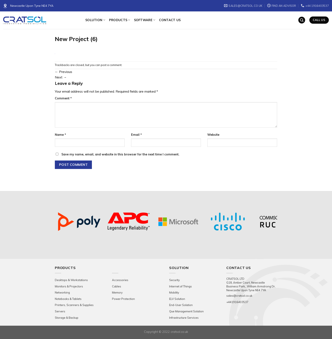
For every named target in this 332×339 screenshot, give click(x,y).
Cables (116, 286)
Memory (117, 292)
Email (136, 135)
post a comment (111, 65)
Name (60, 135)
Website (213, 135)
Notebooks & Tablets (68, 299)
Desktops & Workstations (71, 280)
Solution (95, 20)
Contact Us (170, 20)
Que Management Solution (186, 311)
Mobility (174, 292)
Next (61, 77)
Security (174, 280)
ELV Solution (177, 299)
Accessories (120, 280)
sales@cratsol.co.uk (239, 295)
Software (144, 20)
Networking (62, 292)
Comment (63, 98)
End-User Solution (181, 305)
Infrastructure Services (184, 317)
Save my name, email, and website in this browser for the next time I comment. (120, 154)
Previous (63, 72)
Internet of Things (180, 286)
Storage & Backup (66, 317)
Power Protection (123, 299)
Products (119, 20)
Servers (60, 311)
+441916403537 (237, 302)
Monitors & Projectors (69, 286)
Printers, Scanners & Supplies (74, 305)
